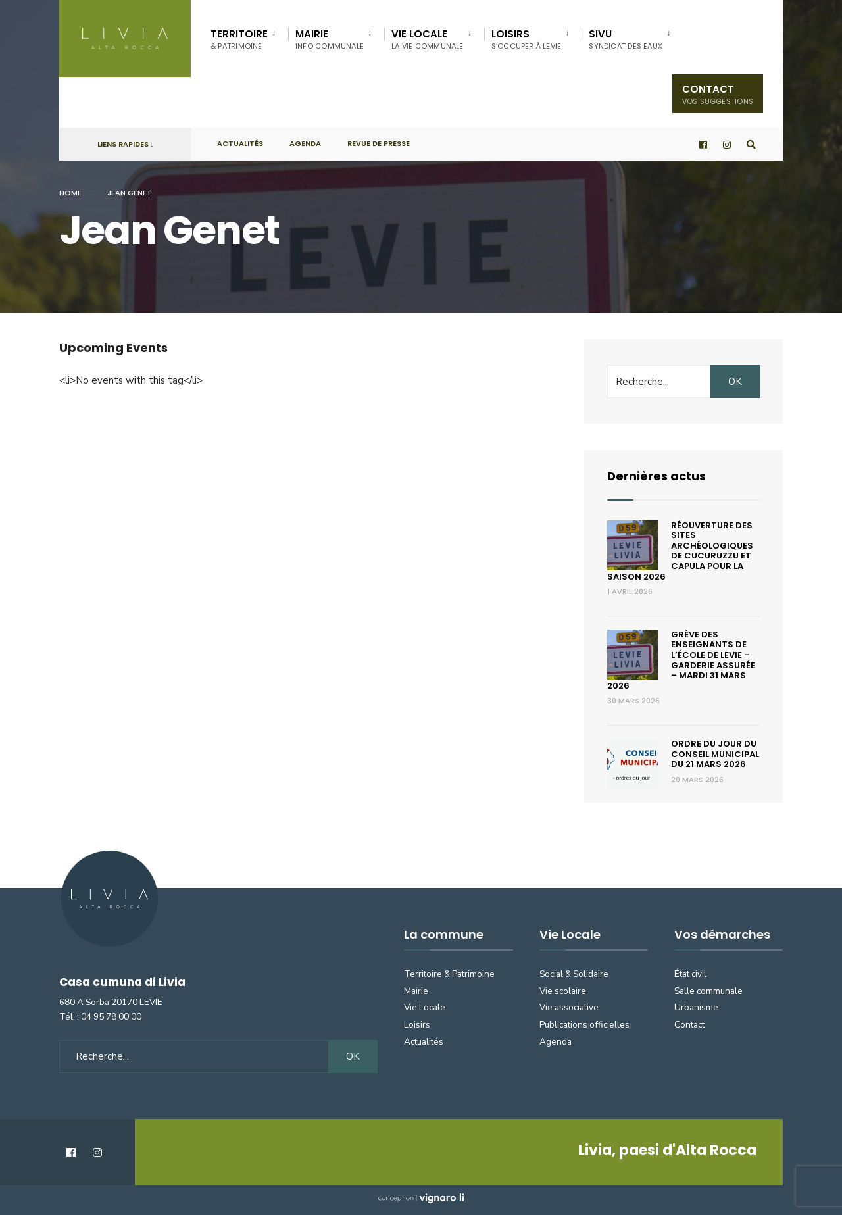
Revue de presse (378, 143)
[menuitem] (249, 36)
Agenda (305, 143)
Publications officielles (584, 1024)
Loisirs (526, 39)
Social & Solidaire (573, 974)
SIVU (625, 39)
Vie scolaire (562, 991)
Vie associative (569, 1007)
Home (70, 192)
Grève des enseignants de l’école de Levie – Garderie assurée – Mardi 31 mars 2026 (681, 660)
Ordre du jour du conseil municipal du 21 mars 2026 (715, 753)
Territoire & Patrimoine (449, 974)
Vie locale (427, 39)
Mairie (329, 39)
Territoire (239, 39)
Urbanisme (696, 1007)
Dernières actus (656, 476)
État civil (690, 974)
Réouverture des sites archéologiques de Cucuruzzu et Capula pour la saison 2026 (680, 551)
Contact (717, 94)
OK (735, 381)
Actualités (240, 143)
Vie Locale (424, 1007)
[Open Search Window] (751, 144)
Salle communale (708, 991)
